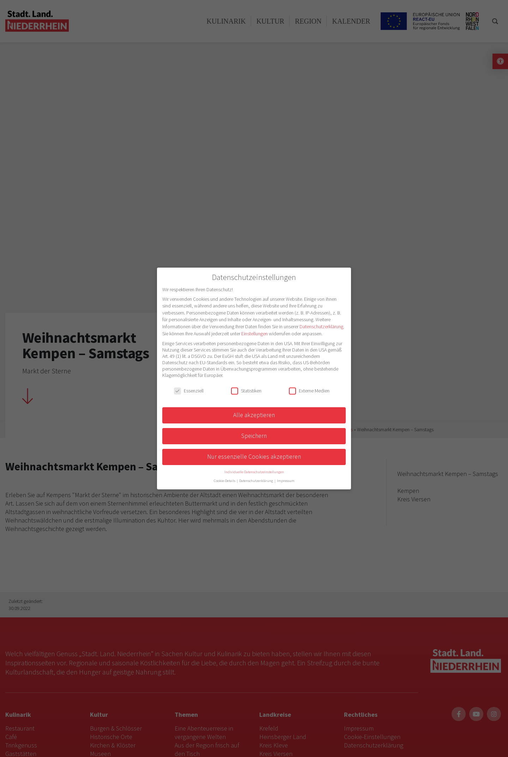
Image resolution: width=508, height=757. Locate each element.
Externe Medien (309, 390)
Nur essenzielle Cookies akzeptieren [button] (254, 456)
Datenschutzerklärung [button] (256, 480)
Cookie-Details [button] (225, 480)
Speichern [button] (254, 436)
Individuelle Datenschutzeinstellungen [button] (254, 472)
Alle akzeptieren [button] (254, 415)
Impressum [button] (286, 480)
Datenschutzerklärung (321, 326)
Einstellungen (254, 333)
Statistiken (246, 390)
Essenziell (189, 390)
